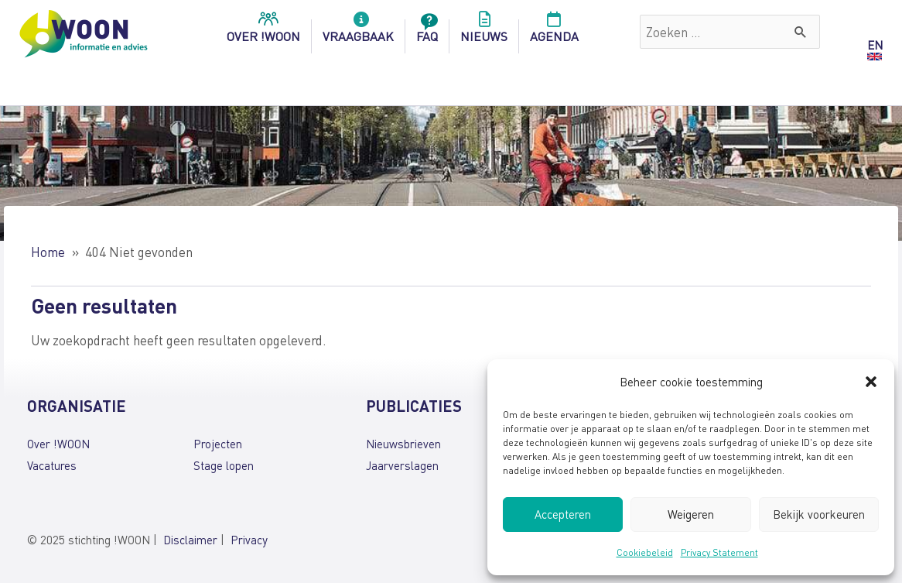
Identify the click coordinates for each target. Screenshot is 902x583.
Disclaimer (190, 539)
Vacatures (52, 465)
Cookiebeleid (645, 552)
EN (875, 45)
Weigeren (691, 514)
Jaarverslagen (402, 465)
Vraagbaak (358, 31)
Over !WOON (58, 443)
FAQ (427, 31)
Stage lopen (223, 465)
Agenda (554, 31)
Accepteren (563, 514)
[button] (871, 381)
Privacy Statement (719, 552)
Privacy (249, 539)
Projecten (217, 443)
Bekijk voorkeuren (819, 514)
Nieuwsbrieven (403, 443)
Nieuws (483, 31)
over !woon (263, 31)
